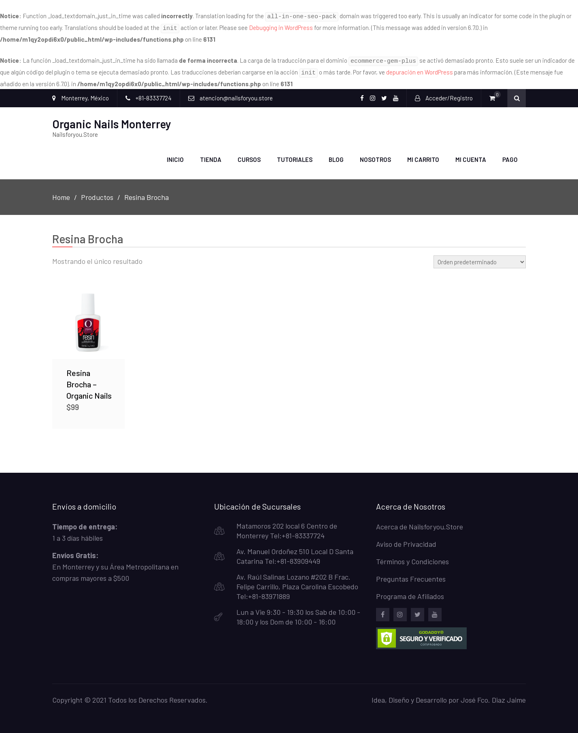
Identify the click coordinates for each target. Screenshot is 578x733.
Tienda (210, 154)
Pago (510, 154)
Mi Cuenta (470, 154)
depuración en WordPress (419, 68)
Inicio (175, 154)
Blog (336, 154)
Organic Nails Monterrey (111, 119)
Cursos (249, 154)
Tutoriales (294, 154)
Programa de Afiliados (410, 591)
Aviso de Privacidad (406, 539)
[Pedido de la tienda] (480, 257)
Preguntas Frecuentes (411, 573)
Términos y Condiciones (412, 556)
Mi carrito (423, 154)
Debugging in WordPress (281, 26)
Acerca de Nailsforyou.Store (419, 521)
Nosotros (375, 154)
